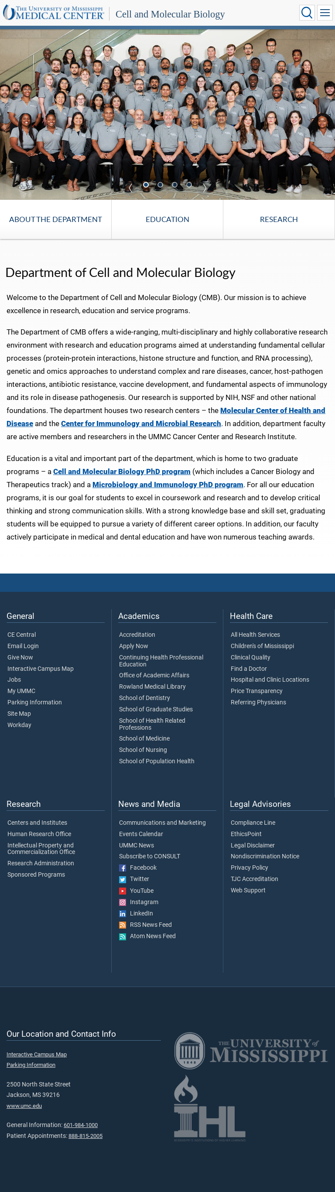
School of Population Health (157, 761)
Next (204, 188)
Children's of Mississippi (262, 646)
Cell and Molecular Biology (170, 14)
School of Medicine (144, 738)
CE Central (21, 635)
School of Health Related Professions (152, 724)
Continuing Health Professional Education (161, 661)
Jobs (14, 679)
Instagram (138, 902)
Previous (130, 188)
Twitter (134, 879)
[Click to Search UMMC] (307, 12)
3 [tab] (176, 185)
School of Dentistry (144, 698)
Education (167, 219)
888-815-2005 (85, 1136)
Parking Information (34, 702)
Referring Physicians (258, 702)
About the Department (55, 219)
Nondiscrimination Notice (265, 856)
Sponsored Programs (36, 874)
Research (279, 219)
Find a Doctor (249, 669)
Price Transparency (257, 691)
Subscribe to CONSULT (149, 856)
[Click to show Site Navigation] (325, 12)
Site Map (19, 713)
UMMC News (136, 845)
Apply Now (133, 646)
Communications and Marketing (162, 823)
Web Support (248, 890)
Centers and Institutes (37, 823)
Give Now (20, 657)
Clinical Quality (250, 657)
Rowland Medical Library (152, 686)
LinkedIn (136, 913)
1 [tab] (147, 185)
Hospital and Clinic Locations (270, 679)
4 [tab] (190, 185)
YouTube (136, 891)
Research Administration (40, 863)
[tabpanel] (167, 114)
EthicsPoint (246, 834)
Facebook (138, 867)
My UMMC (21, 691)
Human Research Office (39, 834)
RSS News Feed (145, 925)
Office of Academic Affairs (154, 675)
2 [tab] (161, 185)
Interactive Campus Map (40, 669)
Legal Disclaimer (253, 845)
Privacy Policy (249, 867)
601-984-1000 (81, 1125)
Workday (19, 725)
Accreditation (137, 635)
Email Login (23, 646)
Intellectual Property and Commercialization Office (41, 849)
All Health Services (255, 635)
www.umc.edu (24, 1106)
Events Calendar (141, 834)
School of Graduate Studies (156, 709)
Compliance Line (253, 823)
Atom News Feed (147, 936)
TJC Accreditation (254, 879)
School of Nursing (143, 750)
